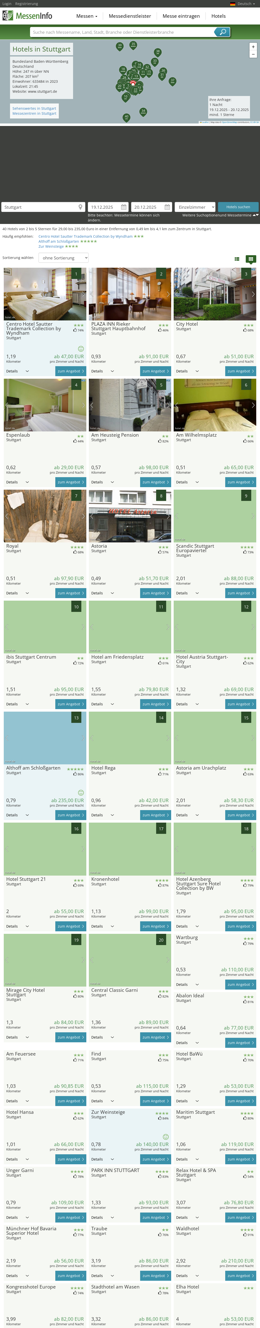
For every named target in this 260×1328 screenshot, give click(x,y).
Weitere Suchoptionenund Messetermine (216, 215)
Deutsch (246, 3)
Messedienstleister (130, 16)
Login (7, 3)
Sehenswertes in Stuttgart (34, 108)
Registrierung (26, 3)
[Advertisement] (130, 161)
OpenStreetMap (229, 122)
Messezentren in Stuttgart (34, 113)
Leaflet (204, 122)
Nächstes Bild (83, 294)
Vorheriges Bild (6, 294)
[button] (130, 81)
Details (17, 371)
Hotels (218, 16)
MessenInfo (28, 15)
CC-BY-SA (254, 122)
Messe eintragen (181, 16)
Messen (86, 16)
